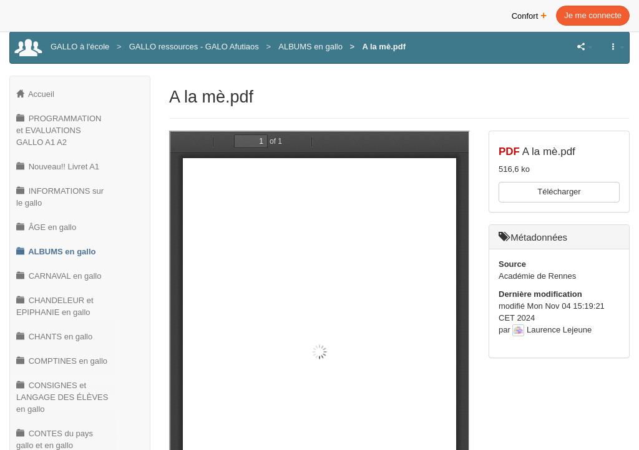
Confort (529, 14)
